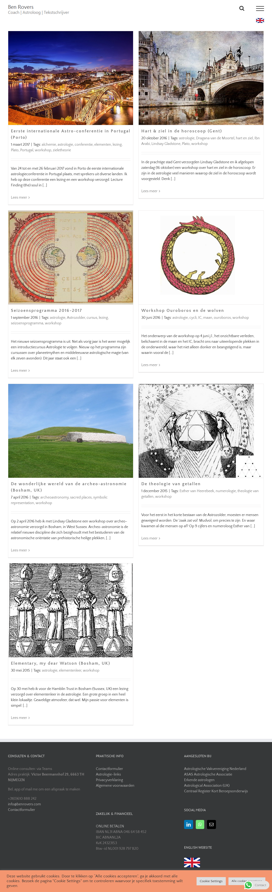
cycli (193, 318)
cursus (92, 318)
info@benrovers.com (24, 804)
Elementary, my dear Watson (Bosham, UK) (60, 663)
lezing (117, 144)
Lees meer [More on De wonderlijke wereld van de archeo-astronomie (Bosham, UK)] (19, 550)
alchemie (49, 144)
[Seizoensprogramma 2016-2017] (70, 257)
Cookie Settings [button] (211, 881)
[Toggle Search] (241, 8)
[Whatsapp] (200, 824)
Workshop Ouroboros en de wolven (182, 310)
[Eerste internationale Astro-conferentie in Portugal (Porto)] (70, 78)
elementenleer (70, 670)
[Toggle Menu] (260, 8)
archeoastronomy (54, 497)
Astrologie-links (108, 774)
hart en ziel (244, 138)
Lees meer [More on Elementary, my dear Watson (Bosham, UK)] (19, 718)
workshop (43, 150)
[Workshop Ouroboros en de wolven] (201, 257)
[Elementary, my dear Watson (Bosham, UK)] (70, 610)
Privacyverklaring (109, 780)
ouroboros (222, 318)
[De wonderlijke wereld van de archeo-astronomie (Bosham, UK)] (70, 431)
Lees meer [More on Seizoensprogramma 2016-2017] (19, 370)
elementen (102, 144)
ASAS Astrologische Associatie (208, 774)
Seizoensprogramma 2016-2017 (46, 310)
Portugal (26, 150)
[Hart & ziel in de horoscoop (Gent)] (201, 78)
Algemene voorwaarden (115, 786)
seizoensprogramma (27, 323)
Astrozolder (76, 318)
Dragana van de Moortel (215, 138)
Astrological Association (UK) (207, 786)
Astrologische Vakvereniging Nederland (215, 769)
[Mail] (211, 824)
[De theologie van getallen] (201, 431)
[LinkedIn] (188, 824)
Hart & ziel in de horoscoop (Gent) (181, 131)
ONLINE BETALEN (110, 826)
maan (207, 318)
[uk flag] (260, 20)
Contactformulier (21, 810)
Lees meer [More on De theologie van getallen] (149, 550)
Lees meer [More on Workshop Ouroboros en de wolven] (149, 370)
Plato (15, 150)
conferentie (84, 144)
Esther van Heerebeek (197, 491)
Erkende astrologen (199, 780)
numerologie (226, 491)
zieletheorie (62, 150)
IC (200, 318)
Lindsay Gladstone (165, 144)
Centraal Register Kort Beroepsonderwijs (216, 791)
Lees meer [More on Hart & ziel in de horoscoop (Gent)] (149, 197)
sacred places (81, 497)
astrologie (65, 144)
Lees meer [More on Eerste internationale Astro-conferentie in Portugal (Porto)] (19, 197)
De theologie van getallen (171, 483)
